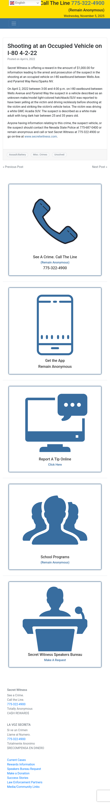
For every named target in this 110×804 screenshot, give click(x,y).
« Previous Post (13, 167)
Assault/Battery (17, 154)
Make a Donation (18, 773)
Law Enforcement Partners (24, 782)
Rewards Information (21, 764)
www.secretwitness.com (40, 136)
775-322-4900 (87, 3)
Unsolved (59, 154)
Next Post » (99, 167)
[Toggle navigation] (14, 23)
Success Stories (17, 778)
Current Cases (16, 760)
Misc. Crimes (40, 154)
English (17, 3)
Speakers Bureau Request (24, 769)
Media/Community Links (23, 787)
